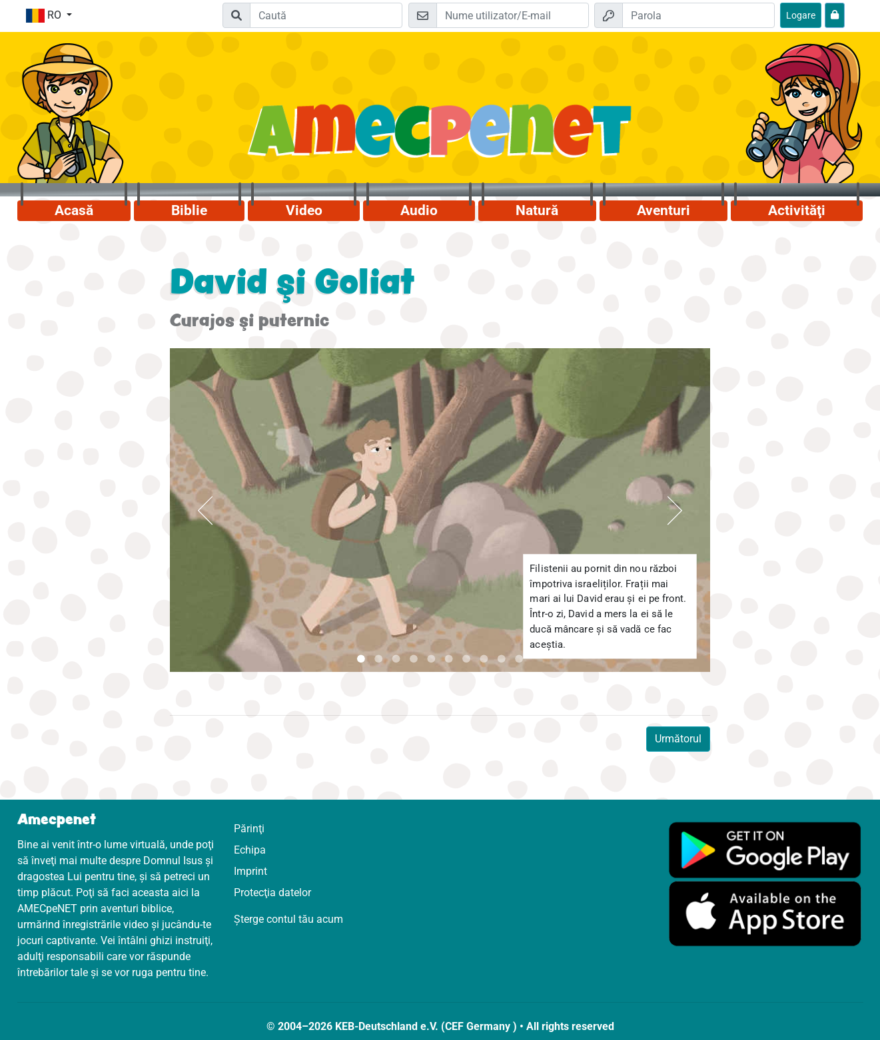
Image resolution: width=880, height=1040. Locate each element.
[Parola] (698, 15)
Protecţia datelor (272, 892)
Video (304, 210)
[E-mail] (512, 15)
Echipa (250, 850)
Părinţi (249, 828)
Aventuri (663, 210)
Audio (419, 210)
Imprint (250, 871)
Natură (537, 210)
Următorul (678, 738)
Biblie (189, 210)
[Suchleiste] (326, 15)
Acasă (74, 210)
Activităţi (796, 210)
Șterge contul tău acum (288, 919)
